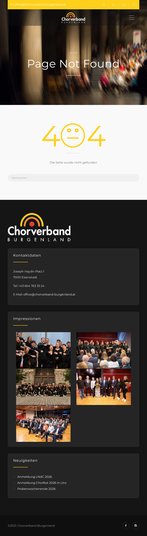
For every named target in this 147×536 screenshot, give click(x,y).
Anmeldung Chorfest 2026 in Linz (41, 483)
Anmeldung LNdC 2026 (34, 477)
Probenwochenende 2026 (36, 488)
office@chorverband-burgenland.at (49, 294)
